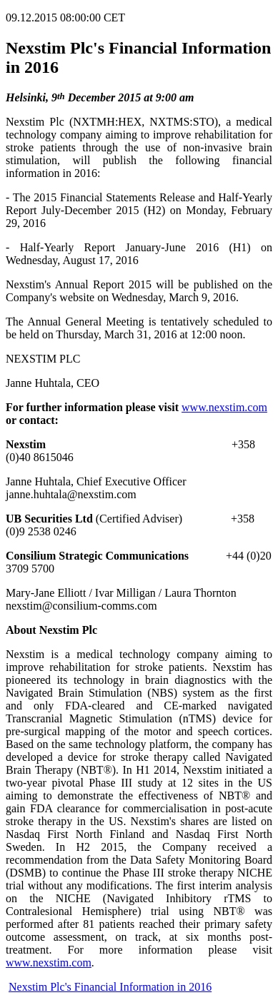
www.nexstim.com (224, 407)
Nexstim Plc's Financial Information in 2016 (110, 987)
